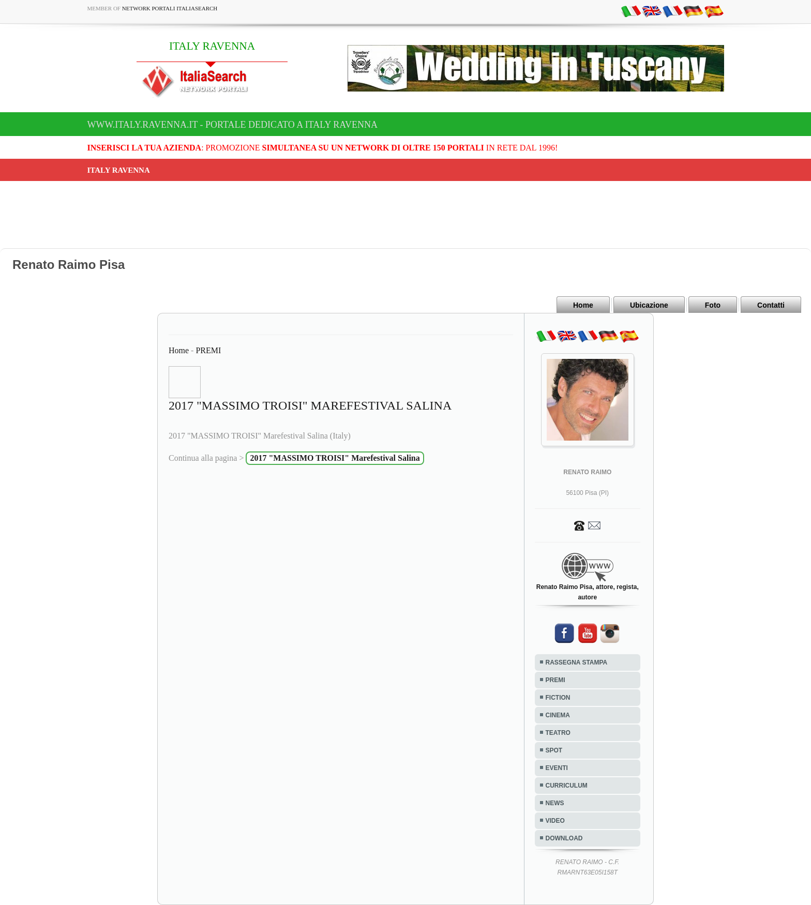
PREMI (208, 350)
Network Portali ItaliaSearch (170, 8)
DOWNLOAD (564, 838)
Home (583, 305)
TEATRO (558, 732)
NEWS (555, 803)
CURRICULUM (567, 785)
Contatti (771, 305)
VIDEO (555, 820)
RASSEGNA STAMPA (577, 662)
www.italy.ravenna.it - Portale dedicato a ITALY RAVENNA (232, 124)
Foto (712, 305)
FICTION (558, 697)
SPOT (554, 750)
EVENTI (557, 768)
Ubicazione (649, 305)
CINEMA (558, 715)
